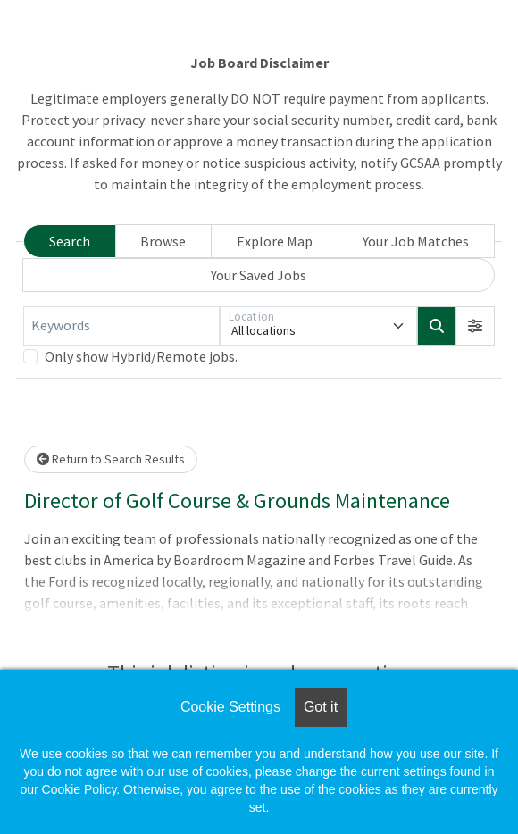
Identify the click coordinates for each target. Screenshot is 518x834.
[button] (475, 326)
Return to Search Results (111, 459)
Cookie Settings (230, 706)
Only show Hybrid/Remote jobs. (141, 356)
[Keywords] (121, 326)
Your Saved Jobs (258, 275)
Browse (163, 241)
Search (69, 241)
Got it (321, 706)
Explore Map (275, 241)
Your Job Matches (416, 241)
